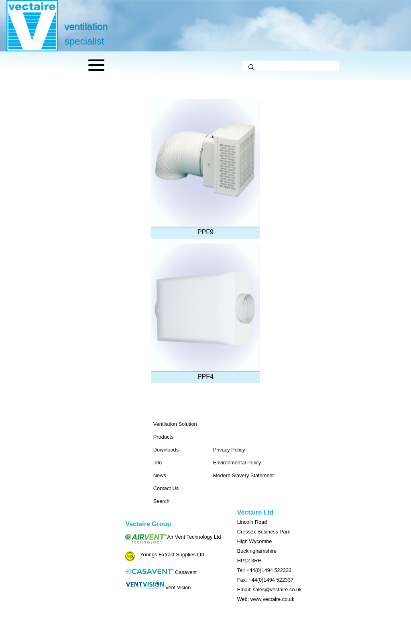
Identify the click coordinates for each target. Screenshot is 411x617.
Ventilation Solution (175, 424)
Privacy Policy (229, 450)
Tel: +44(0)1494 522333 (264, 570)
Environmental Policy (237, 463)
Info (157, 463)
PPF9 (205, 167)
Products (163, 437)
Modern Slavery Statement (243, 475)
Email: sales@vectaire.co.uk (269, 589)
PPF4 (205, 311)
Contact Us (166, 488)
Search (161, 501)
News (159, 475)
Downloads (166, 450)
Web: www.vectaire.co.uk (266, 599)
